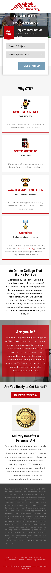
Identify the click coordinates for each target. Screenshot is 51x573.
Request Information (25, 395)
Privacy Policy (39, 557)
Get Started (32, 65)
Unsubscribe (41, 560)
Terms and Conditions (15, 560)
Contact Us (30, 560)
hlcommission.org (25, 248)
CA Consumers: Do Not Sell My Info (20, 557)
